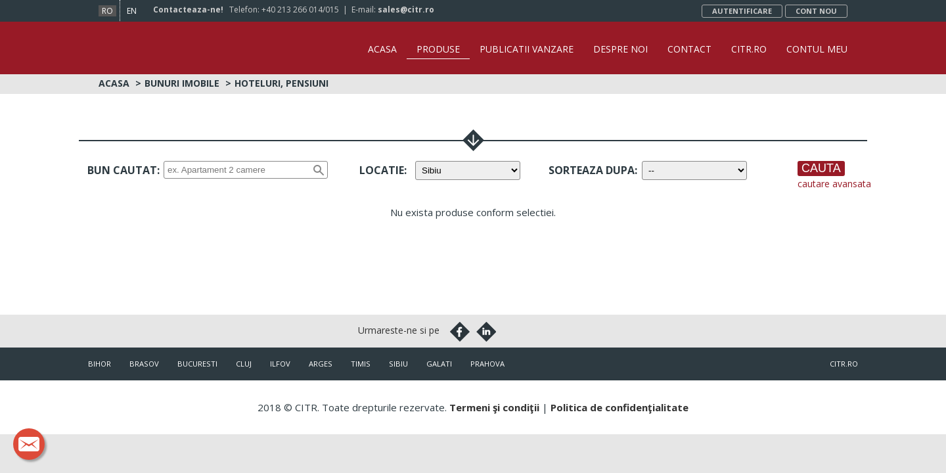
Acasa (382, 49)
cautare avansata (834, 183)
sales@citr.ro (406, 9)
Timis (361, 364)
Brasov (144, 364)
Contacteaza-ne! (188, 9)
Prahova (487, 364)
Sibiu (398, 364)
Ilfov (280, 364)
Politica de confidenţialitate (619, 407)
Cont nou (816, 11)
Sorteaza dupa (592, 170)
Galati (439, 364)
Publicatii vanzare (527, 49)
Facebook (460, 332)
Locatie (381, 170)
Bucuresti (197, 364)
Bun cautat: (123, 170)
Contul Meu (816, 49)
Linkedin (486, 332)
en (132, 10)
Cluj (244, 364)
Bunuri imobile (182, 83)
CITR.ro (749, 49)
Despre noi (620, 49)
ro (107, 10)
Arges (320, 364)
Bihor (99, 364)
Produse (438, 49)
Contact (689, 49)
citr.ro (844, 364)
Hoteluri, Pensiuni (281, 83)
